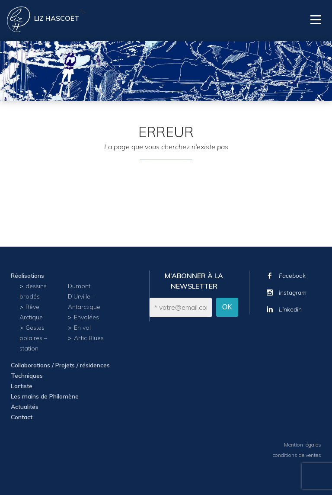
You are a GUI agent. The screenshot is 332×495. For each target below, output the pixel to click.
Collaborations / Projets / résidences (60, 365)
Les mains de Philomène (45, 396)
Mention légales (302, 444)
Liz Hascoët (56, 18)
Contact (21, 417)
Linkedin (290, 309)
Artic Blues (89, 338)
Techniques (27, 375)
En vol (82, 327)
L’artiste (21, 386)
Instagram (292, 292)
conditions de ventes (297, 455)
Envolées (86, 317)
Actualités (24, 407)
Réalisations (27, 276)
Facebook (292, 276)
